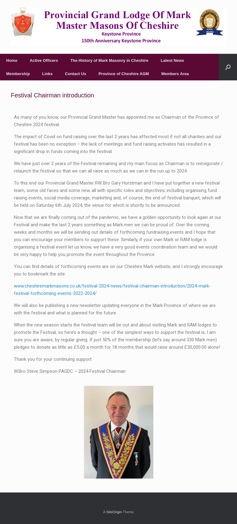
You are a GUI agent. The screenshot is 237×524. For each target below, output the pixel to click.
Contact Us (75, 73)
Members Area (175, 73)
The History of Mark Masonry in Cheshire (109, 60)
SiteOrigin (114, 512)
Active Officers (44, 60)
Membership (18, 73)
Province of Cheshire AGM (123, 73)
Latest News (172, 60)
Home (11, 60)
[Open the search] (228, 67)
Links (47, 73)
